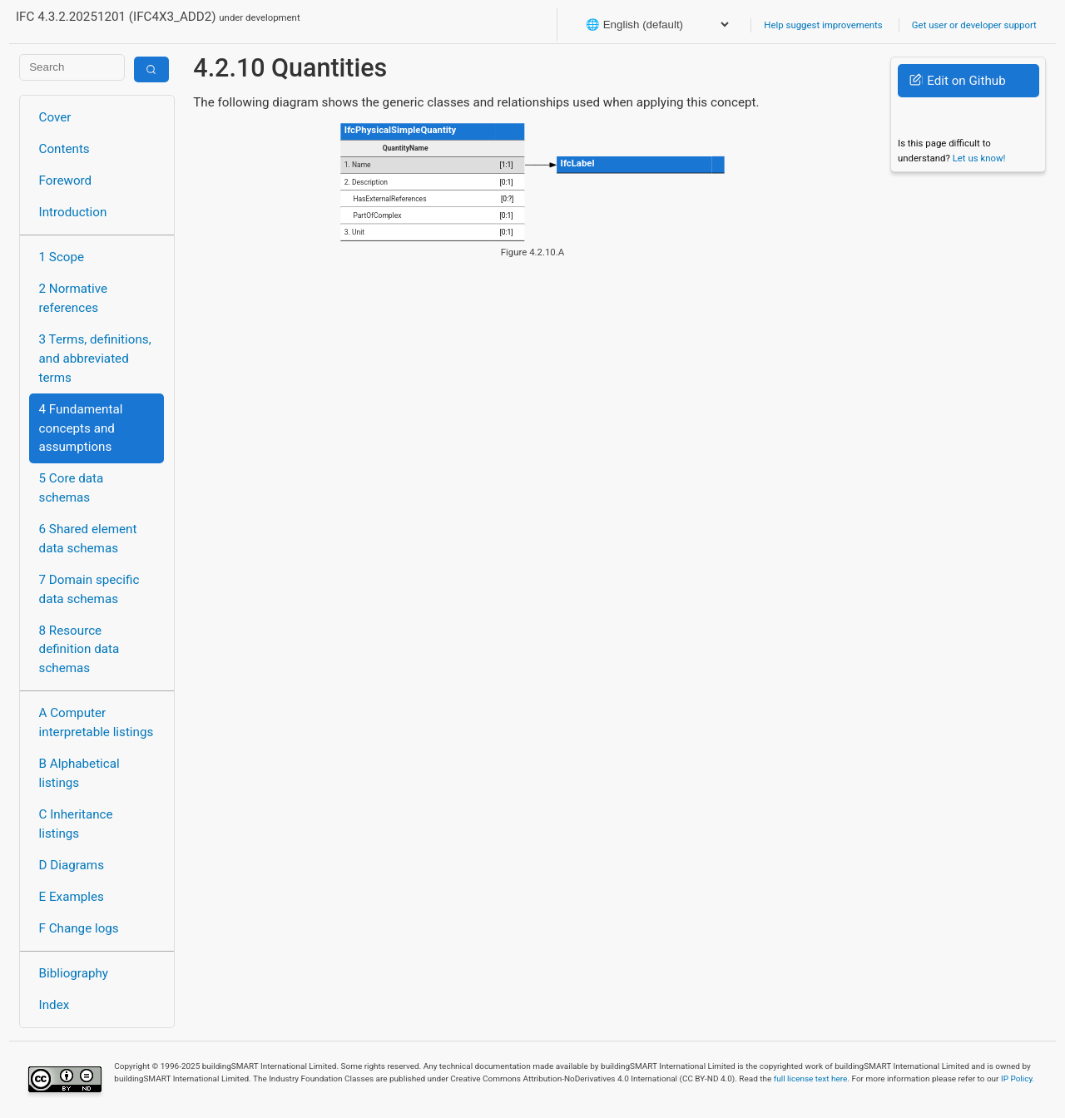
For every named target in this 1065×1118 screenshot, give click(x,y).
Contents (64, 148)
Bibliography (73, 973)
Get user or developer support (974, 25)
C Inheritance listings (76, 824)
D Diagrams (71, 865)
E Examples (71, 896)
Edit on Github (957, 80)
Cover (55, 117)
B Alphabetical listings (79, 773)
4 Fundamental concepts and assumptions (81, 428)
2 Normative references (73, 298)
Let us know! (979, 158)
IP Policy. (1017, 1078)
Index (54, 1004)
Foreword (65, 180)
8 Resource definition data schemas (79, 649)
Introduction (73, 212)
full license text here (811, 1078)
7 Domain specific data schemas (89, 589)
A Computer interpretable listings (96, 722)
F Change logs (79, 928)
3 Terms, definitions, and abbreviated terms (95, 358)
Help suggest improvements (823, 25)
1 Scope (62, 257)
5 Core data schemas (71, 488)
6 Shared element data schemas (88, 539)
